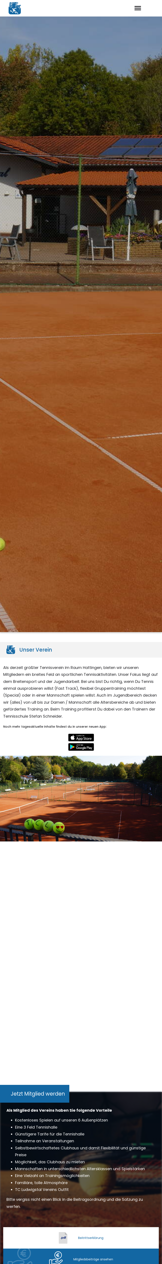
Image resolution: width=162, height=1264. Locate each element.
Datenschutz (149, 1256)
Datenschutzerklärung (87, 1105)
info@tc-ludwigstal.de (84, 1214)
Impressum (125, 1256)
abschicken (81, 1116)
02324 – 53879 (84, 1207)
